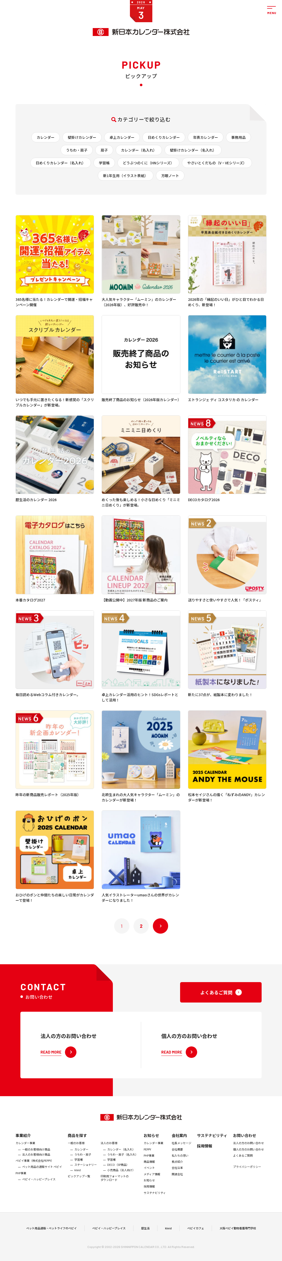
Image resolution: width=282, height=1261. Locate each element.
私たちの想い (180, 1168)
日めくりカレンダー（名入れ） (61, 162)
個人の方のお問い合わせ (248, 1162)
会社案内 (179, 1149)
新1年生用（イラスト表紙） (125, 175)
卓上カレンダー (122, 137)
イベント (149, 1181)
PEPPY (147, 1162)
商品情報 (149, 1174)
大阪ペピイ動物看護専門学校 (238, 1235)
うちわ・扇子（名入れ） (122, 1167)
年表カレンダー (205, 137)
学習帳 (104, 162)
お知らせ (151, 1149)
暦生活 (145, 1235)
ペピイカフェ (195, 1235)
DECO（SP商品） (118, 1178)
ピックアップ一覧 (79, 1189)
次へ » (160, 926)
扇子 (104, 150)
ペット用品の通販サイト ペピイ (42, 1180)
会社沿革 (177, 1181)
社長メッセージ (181, 1156)
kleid (77, 1183)
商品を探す (77, 1149)
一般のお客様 (76, 1156)
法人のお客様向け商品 (36, 1167)
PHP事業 (21, 1186)
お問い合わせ (244, 1149)
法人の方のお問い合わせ (248, 1156)
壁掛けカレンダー (82, 137)
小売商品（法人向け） (121, 1183)
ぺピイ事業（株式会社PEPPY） (35, 1173)
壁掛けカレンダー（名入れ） (193, 150)
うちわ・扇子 (76, 150)
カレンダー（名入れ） (139, 150)
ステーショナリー (85, 1178)
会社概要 (177, 1162)
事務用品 (238, 137)
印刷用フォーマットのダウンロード (115, 1191)
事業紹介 (23, 1149)
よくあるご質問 (243, 1168)
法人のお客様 (109, 1156)
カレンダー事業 (25, 1156)
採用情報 (149, 1199)
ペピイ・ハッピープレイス (39, 1192)
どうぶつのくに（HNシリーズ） (148, 162)
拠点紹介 (177, 1174)
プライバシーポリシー (247, 1179)
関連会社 (177, 1187)
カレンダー (46, 137)
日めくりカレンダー (164, 137)
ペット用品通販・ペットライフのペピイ (51, 1235)
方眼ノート (170, 175)
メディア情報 (152, 1187)
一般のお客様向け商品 (36, 1162)
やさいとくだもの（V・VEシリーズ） (217, 162)
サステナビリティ (155, 1205)
